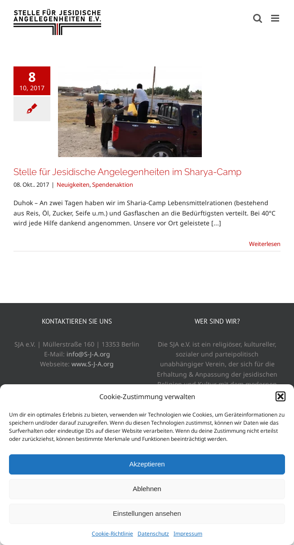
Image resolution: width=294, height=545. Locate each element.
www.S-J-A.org (92, 364)
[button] (280, 396)
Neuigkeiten (73, 184)
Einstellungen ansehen (147, 513)
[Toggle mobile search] (257, 18)
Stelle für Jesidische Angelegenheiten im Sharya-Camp (127, 172)
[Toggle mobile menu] (276, 18)
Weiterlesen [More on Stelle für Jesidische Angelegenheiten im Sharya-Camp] (265, 244)
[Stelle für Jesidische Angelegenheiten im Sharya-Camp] (130, 111)
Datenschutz (153, 533)
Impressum (188, 533)
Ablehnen (147, 488)
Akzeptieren (147, 464)
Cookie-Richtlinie (112, 533)
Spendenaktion (112, 184)
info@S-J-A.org (88, 354)
